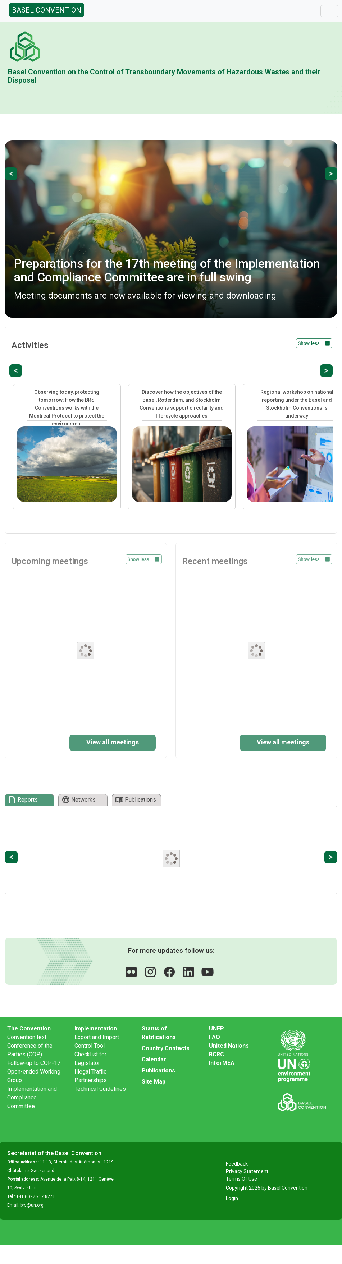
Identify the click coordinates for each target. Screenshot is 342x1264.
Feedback (237, 1164)
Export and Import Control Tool (96, 1041)
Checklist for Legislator (90, 1058)
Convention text (26, 1037)
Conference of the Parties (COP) (30, 1050)
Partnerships (90, 1080)
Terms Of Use (241, 1179)
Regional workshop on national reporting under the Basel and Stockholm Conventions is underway (296, 404)
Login (232, 1198)
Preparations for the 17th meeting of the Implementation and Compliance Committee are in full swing (167, 270)
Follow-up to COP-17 (33, 1063)
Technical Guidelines (100, 1088)
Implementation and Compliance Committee (32, 1097)
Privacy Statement (247, 1171)
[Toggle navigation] (329, 11)
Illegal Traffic (90, 1071)
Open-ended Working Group (33, 1076)
